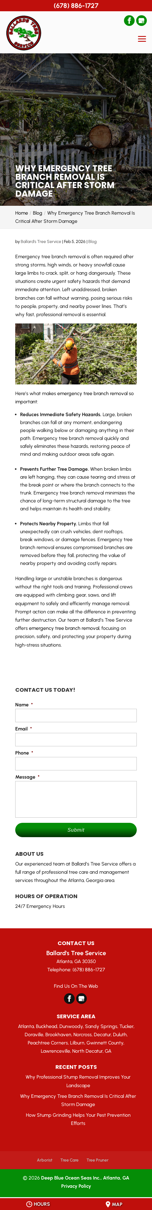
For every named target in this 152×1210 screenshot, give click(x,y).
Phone (24, 753)
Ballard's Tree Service (41, 241)
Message (27, 777)
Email (23, 729)
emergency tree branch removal (64, 628)
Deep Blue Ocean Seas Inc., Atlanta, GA (85, 1178)
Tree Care (69, 1160)
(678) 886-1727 (76, 6)
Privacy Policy (76, 1186)
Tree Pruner (97, 1160)
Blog (92, 241)
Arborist (44, 1160)
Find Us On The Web (76, 986)
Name (24, 705)
